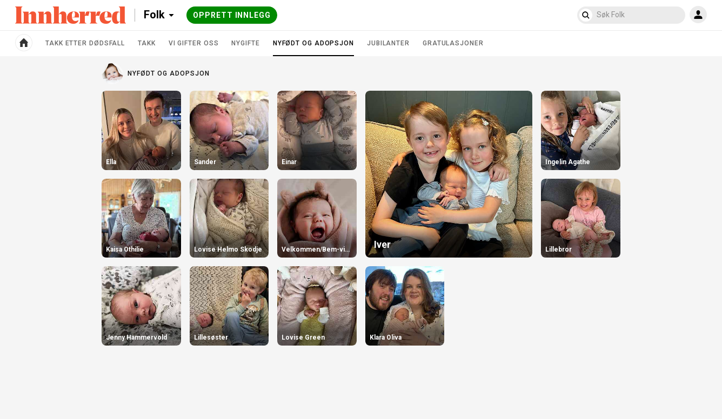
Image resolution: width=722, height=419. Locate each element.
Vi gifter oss (194, 43)
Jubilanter (388, 43)
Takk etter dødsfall (85, 43)
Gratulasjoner (453, 43)
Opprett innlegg (232, 15)
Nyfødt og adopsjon (313, 47)
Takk (147, 43)
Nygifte (245, 43)
